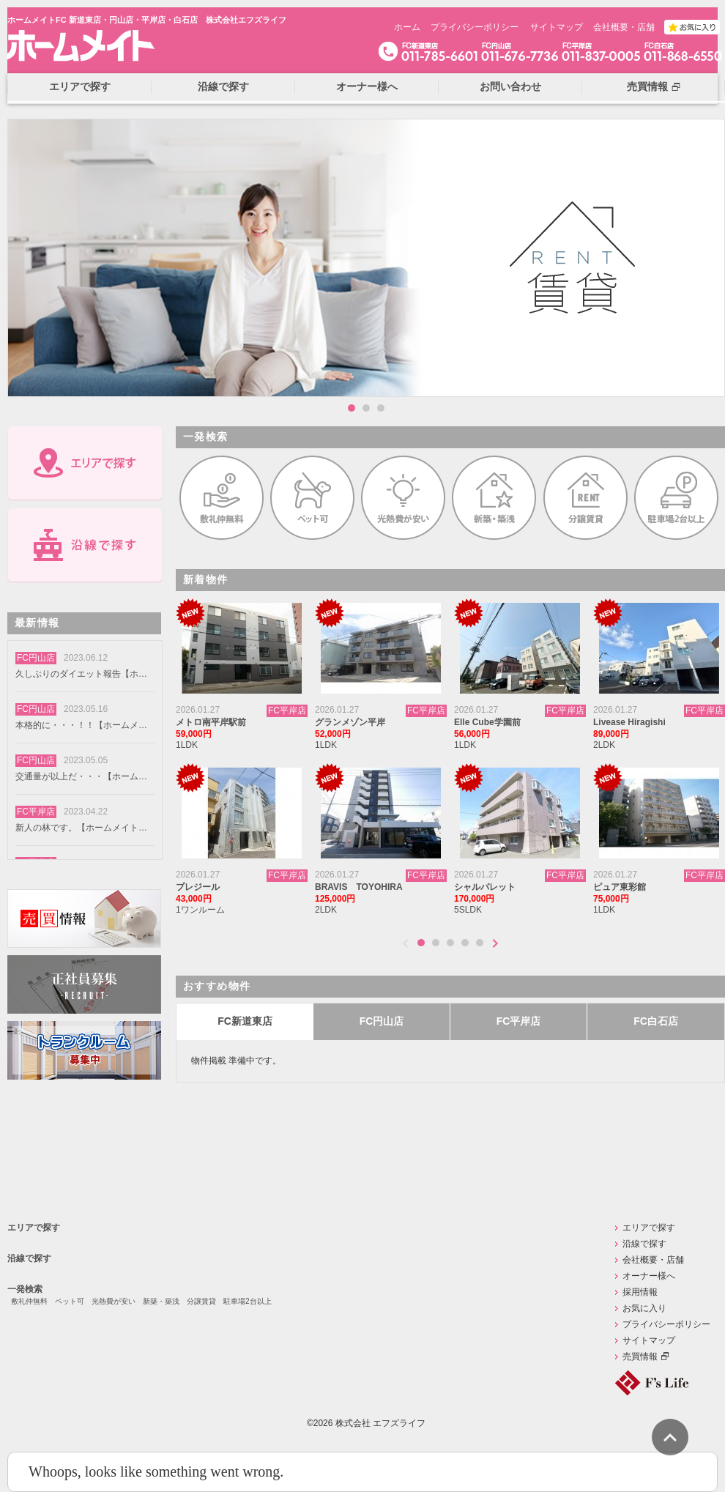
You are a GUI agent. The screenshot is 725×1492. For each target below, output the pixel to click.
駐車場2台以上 (247, 1301)
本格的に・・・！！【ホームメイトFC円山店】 (81, 725)
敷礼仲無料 (29, 1301)
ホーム (407, 27)
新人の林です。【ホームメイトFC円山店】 (81, 828)
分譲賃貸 (201, 1301)
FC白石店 (655, 1021)
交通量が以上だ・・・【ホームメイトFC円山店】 (81, 776)
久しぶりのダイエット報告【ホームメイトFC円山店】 (81, 674)
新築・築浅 (161, 1301)
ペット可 (69, 1301)
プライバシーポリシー (474, 27)
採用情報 (640, 1292)
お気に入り (644, 1308)
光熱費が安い (113, 1301)
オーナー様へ (648, 1276)
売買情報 (640, 1356)
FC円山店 (382, 1021)
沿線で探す (29, 1258)
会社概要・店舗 (624, 27)
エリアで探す (33, 1227)
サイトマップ (556, 27)
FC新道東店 (245, 1021)
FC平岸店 (519, 1021)
